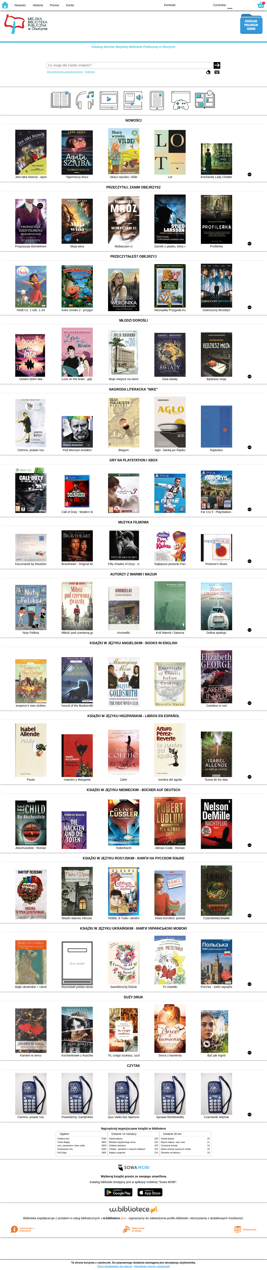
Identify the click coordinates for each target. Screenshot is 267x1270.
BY (206, 4)
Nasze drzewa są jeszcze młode (176, 1149)
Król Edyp (62, 1153)
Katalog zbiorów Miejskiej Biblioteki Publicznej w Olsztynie (133, 46)
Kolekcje (90, 71)
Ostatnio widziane (117, 1145)
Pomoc (54, 5)
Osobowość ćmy (65, 1149)
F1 (237, 4)
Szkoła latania (115, 1139)
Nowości (20, 5)
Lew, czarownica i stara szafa (71, 1145)
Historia (38, 5)
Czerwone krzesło (169, 1145)
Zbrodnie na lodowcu (170, 1153)
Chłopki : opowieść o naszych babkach (127, 1149)
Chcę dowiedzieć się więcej (114, 1266)
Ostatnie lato (63, 1139)
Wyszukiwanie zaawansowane (65, 71)
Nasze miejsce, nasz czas (173, 1142)
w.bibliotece (113, 1218)
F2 (247, 4)
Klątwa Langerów (117, 1153)
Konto (70, 5)
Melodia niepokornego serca (122, 1142)
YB (197, 4)
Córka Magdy (63, 1142)
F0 (230, 4)
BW (189, 4)
